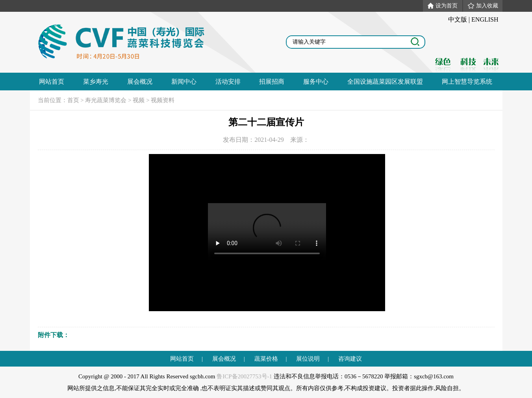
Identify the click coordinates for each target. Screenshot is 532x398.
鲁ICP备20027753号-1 (244, 376)
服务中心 (315, 81)
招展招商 (271, 81)
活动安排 (228, 81)
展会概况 (139, 81)
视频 (139, 100)
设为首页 (443, 6)
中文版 (457, 19)
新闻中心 (183, 81)
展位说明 (308, 359)
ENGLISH (484, 19)
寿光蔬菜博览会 (105, 100)
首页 (73, 100)
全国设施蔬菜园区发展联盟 (385, 81)
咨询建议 (350, 359)
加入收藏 (483, 6)
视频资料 (162, 100)
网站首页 (51, 81)
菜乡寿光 (95, 81)
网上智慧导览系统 (467, 81)
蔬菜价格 (266, 359)
